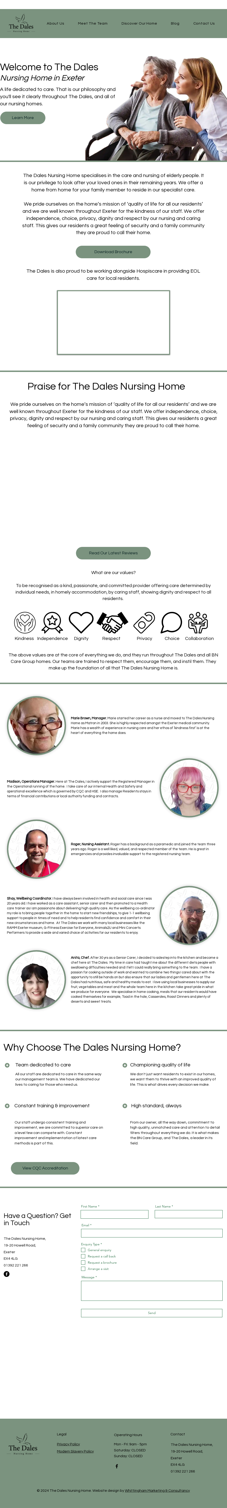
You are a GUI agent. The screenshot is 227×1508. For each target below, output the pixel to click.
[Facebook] (6, 1274)
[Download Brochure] (113, 251)
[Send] (151, 1313)
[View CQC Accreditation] (45, 1168)
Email (85, 1225)
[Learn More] (23, 117)
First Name (89, 1206)
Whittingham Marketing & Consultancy (157, 1490)
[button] (139, 23)
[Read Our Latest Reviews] (113, 553)
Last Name (163, 1206)
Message (88, 1277)
